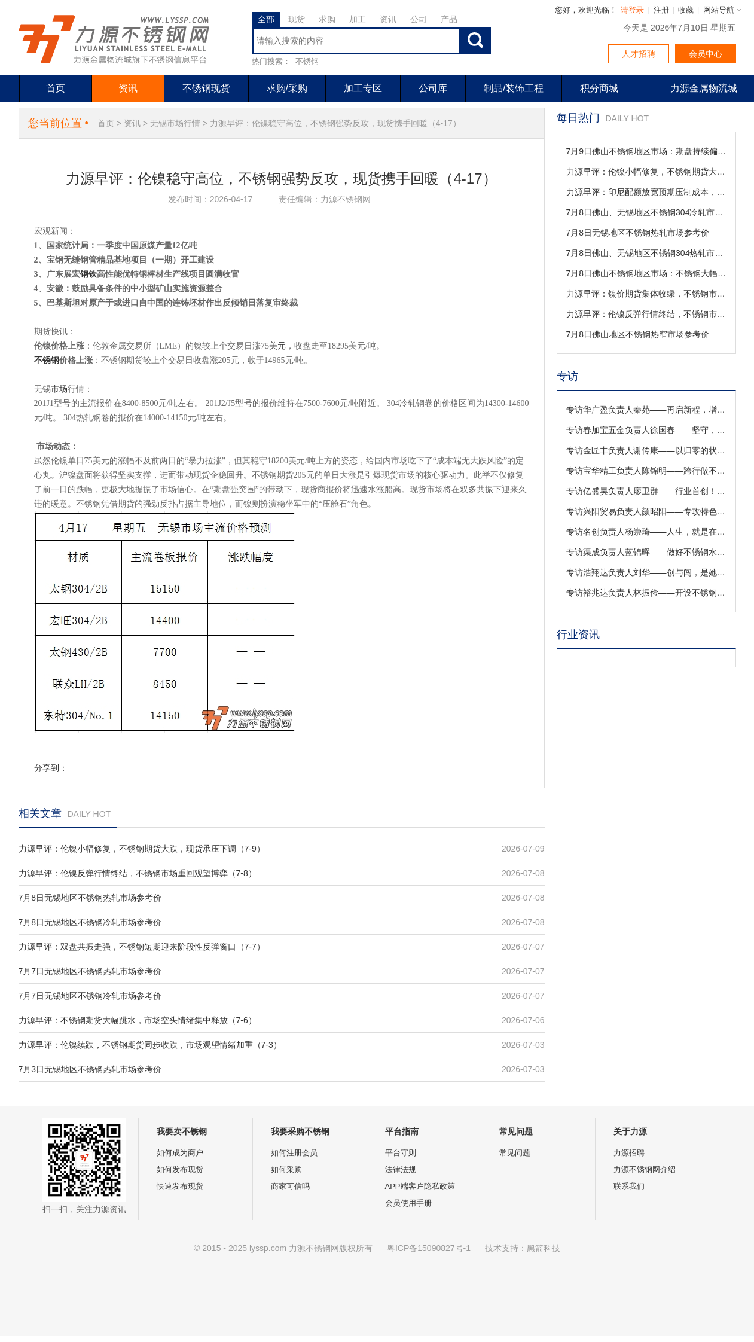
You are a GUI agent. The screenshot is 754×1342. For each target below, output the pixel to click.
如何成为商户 (180, 1152)
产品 (449, 19)
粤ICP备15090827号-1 (429, 1248)
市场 (59, 389)
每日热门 (578, 118)
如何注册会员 (294, 1152)
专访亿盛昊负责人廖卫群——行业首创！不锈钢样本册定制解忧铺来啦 (646, 491)
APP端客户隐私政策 (420, 1186)
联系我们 (629, 1186)
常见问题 (514, 1152)
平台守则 (400, 1152)
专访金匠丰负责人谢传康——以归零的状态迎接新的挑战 (646, 450)
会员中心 (705, 54)
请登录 (632, 9)
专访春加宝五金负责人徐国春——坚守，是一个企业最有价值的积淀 (646, 430)
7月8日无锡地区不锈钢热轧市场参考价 (90, 897)
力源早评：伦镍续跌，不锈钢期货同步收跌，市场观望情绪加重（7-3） (150, 1045)
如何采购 (286, 1169)
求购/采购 (287, 88)
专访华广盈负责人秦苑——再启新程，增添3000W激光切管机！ (646, 409)
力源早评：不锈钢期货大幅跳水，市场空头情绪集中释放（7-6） (138, 1020)
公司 (418, 19)
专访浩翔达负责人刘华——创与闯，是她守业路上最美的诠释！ (646, 572)
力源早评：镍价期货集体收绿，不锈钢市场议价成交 (646, 293)
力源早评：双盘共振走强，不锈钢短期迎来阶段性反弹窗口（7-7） (142, 946)
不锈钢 (307, 61)
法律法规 (400, 1169)
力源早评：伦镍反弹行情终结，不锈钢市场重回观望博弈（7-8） (138, 873)
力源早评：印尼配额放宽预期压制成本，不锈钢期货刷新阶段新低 (646, 192)
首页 (55, 88)
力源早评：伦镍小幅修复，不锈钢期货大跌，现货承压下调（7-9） (142, 848)
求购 (327, 19)
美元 (277, 345)
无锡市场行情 (175, 123)
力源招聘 (629, 1152)
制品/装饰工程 (514, 88)
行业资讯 (578, 634)
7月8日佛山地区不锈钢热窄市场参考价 (638, 334)
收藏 (686, 9)
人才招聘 (638, 54)
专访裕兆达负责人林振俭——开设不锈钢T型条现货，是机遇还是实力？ (646, 592)
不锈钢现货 (206, 88)
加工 (357, 19)
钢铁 (88, 274)
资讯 (388, 19)
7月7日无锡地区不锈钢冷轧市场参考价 (90, 996)
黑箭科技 (543, 1248)
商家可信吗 (290, 1186)
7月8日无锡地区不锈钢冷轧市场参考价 (90, 922)
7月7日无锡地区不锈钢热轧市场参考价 (90, 971)
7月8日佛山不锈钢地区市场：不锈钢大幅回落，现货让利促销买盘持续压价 (646, 273)
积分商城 (599, 88)
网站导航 (718, 9)
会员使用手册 (408, 1202)
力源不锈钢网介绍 (644, 1169)
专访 (567, 376)
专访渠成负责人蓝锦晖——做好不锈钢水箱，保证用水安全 (646, 552)
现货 (296, 19)
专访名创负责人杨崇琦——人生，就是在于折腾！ (646, 531)
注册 (661, 9)
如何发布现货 (180, 1169)
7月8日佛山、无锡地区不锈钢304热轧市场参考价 (646, 253)
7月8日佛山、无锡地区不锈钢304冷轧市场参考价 (646, 212)
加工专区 (363, 88)
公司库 (433, 88)
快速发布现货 (180, 1186)
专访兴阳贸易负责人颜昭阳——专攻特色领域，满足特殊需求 (646, 511)
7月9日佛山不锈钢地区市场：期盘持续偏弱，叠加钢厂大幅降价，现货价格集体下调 (646, 151)
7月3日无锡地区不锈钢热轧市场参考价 (90, 1069)
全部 (266, 19)
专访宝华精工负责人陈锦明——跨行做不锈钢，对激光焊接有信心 (646, 470)
